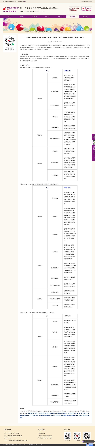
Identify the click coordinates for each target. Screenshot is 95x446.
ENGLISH (84, 1)
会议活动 (60, 16)
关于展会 (22, 16)
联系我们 (85, 16)
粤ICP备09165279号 (38, 444)
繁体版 (90, 1)
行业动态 (72, 16)
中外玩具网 (30, 444)
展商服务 (34, 16)
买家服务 (47, 16)
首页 (9, 16)
